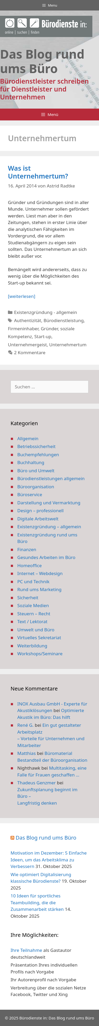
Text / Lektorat (32, 621)
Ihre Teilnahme (26, 950)
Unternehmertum (67, 345)
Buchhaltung (30, 462)
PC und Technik (33, 581)
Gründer (49, 329)
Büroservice (29, 494)
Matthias (26, 753)
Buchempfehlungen (38, 454)
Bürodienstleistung (64, 320)
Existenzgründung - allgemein (45, 312)
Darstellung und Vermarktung (49, 503)
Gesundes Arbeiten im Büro (46, 557)
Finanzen (26, 549)
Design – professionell (40, 510)
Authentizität (27, 320)
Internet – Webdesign (40, 573)
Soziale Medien (33, 605)
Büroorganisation (35, 487)
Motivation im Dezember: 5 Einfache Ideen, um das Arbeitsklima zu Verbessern (49, 859)
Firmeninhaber (23, 329)
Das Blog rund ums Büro (46, 837)
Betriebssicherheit (36, 446)
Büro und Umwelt (36, 471)
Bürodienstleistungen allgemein (51, 478)
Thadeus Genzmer (36, 783)
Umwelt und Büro (36, 630)
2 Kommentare (29, 352)
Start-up (42, 336)
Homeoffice (29, 565)
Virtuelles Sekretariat (39, 637)
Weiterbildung (32, 646)
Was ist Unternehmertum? (38, 172)
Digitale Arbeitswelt (38, 519)
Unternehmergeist (27, 345)
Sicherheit (28, 598)
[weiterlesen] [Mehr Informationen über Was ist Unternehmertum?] (21, 296)
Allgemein (28, 438)
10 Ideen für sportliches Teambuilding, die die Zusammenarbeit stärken (37, 902)
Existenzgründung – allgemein (49, 527)
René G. (25, 725)
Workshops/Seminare (40, 654)
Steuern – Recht (33, 614)
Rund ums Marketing (39, 589)
